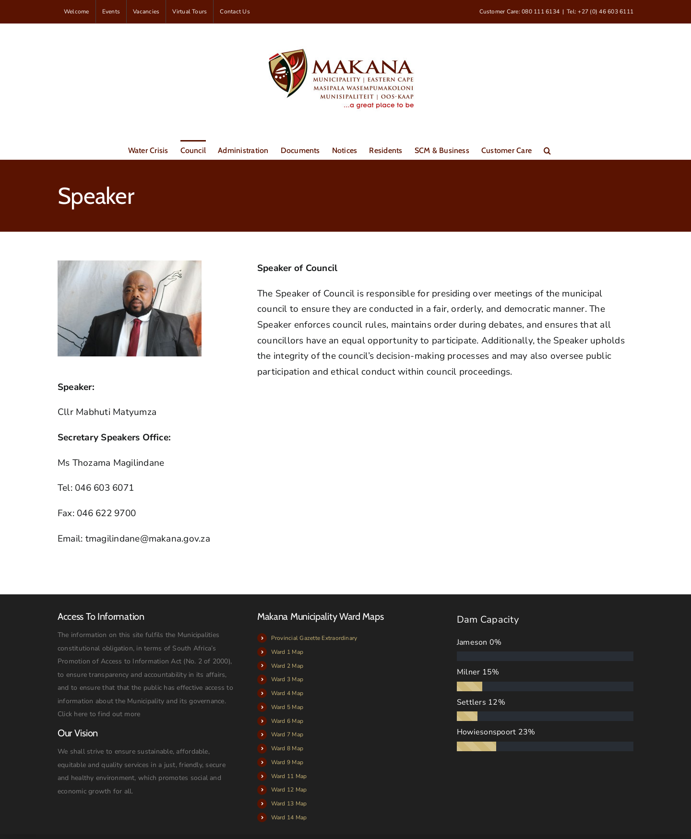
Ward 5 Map (287, 707)
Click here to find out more (99, 714)
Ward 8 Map (287, 748)
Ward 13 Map (289, 803)
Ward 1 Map (287, 652)
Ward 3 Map (287, 679)
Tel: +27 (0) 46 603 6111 (600, 11)
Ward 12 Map (289, 789)
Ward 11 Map (289, 776)
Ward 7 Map (287, 734)
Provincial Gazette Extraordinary (314, 638)
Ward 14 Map (289, 817)
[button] (547, 149)
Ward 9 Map (287, 762)
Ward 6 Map (287, 721)
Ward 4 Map (287, 693)
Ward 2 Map (287, 666)
